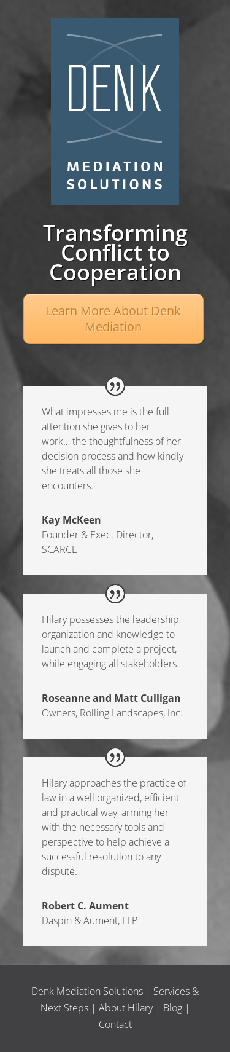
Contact (115, 1024)
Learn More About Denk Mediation (113, 318)
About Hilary (126, 1008)
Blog (172, 1008)
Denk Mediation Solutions (87, 991)
